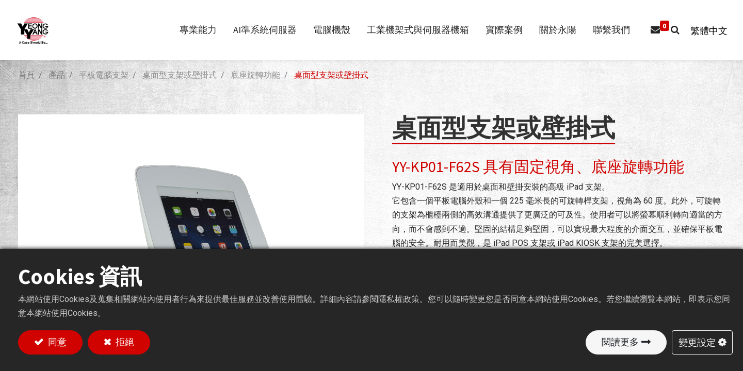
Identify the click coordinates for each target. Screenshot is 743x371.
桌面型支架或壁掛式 (179, 75)
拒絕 (124, 342)
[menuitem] (606, 30)
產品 (57, 75)
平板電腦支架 (103, 75)
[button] (670, 30)
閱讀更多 (620, 342)
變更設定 (697, 342)
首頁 (26, 75)
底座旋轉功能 (255, 75)
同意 (56, 342)
